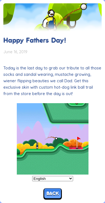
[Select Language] (52, 178)
